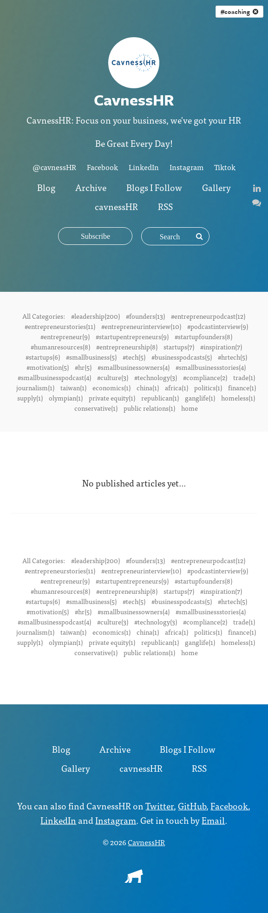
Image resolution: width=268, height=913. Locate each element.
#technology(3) (155, 377)
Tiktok (224, 167)
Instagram (186, 167)
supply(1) (30, 398)
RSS (165, 206)
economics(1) (111, 387)
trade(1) (244, 377)
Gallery (216, 187)
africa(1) (176, 387)
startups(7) (178, 347)
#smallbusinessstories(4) (211, 367)
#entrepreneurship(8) (126, 347)
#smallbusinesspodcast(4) (54, 377)
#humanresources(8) (60, 347)
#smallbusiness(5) (91, 357)
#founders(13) (145, 316)
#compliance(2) (205, 377)
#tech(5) (134, 357)
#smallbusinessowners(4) (134, 367)
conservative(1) (96, 408)
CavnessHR (146, 842)
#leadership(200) (95, 316)
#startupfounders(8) (203, 336)
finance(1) (242, 387)
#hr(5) (83, 367)
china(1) (148, 387)
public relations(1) (149, 408)
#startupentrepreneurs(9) (132, 336)
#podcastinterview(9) (217, 326)
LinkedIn (144, 167)
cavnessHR (116, 206)
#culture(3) (112, 377)
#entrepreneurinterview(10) (141, 326)
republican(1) (160, 398)
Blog (46, 187)
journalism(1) (35, 387)
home (189, 408)
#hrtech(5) (232, 357)
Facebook (102, 167)
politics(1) (208, 387)
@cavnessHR (54, 167)
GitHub (192, 805)
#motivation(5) (47, 367)
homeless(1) (238, 398)
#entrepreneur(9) (65, 336)
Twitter (159, 805)
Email (213, 820)
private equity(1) (112, 398)
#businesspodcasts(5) (181, 357)
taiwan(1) (73, 387)
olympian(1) (66, 398)
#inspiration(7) (221, 347)
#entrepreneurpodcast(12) (208, 316)
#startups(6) (43, 357)
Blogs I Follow (154, 187)
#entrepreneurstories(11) (60, 326)
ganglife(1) (200, 398)
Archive (90, 187)
